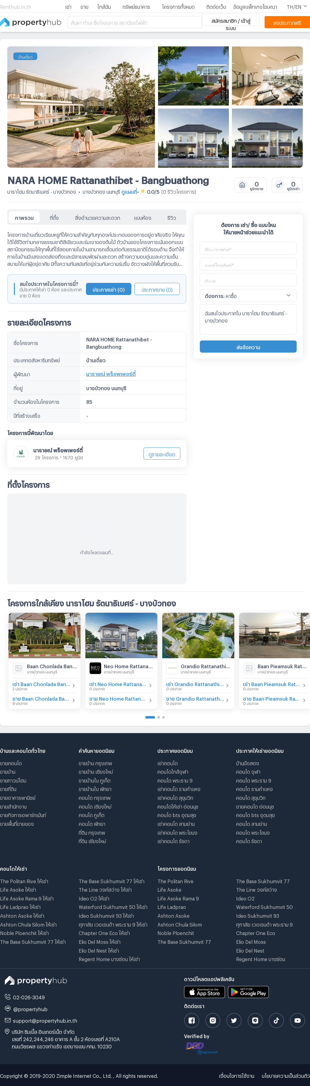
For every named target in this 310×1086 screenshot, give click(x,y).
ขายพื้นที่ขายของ (17, 823)
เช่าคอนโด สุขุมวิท (175, 797)
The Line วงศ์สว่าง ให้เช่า (105, 889)
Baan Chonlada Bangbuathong (52, 665)
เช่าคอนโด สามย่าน (176, 823)
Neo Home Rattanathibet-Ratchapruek (128, 665)
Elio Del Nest (250, 950)
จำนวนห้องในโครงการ (36, 401)
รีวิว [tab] (171, 217)
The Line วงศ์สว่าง (256, 889)
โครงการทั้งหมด (178, 6)
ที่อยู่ (18, 387)
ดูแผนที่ (129, 191)
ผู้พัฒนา (22, 373)
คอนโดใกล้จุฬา (172, 771)
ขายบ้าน (7, 771)
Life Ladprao (171, 906)
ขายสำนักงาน (13, 806)
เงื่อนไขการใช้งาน (236, 1075)
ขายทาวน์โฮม (13, 780)
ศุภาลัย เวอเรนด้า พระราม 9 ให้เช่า (113, 924)
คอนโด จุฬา (248, 771)
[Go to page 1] (150, 717)
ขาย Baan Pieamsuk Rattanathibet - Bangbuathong (272, 698)
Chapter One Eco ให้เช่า (104, 932)
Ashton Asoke (173, 915)
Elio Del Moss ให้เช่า (99, 941)
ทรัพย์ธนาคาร (136, 6)
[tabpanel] (96, 404)
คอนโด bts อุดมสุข (176, 814)
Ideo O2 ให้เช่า (94, 898)
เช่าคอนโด (167, 762)
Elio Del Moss (251, 941)
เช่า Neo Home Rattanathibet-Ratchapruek (118, 683)
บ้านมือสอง (247, 762)
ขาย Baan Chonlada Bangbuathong (41, 698)
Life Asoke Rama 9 (178, 898)
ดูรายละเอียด (162, 453)
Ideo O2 (245, 898)
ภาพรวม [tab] (24, 217)
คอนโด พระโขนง (253, 832)
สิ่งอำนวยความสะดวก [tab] (97, 217)
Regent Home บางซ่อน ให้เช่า (109, 958)
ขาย (84, 6)
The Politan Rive (175, 880)
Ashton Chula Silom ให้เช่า (28, 924)
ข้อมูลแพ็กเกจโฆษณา (255, 6)
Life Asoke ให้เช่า (18, 889)
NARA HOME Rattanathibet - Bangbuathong (108, 178)
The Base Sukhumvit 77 (184, 941)
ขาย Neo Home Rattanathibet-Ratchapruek (118, 698)
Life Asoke (169, 889)
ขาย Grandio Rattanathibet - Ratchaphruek (195, 698)
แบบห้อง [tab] (142, 217)
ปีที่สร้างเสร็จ (27, 415)
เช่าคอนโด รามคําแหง (178, 788)
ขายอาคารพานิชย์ (17, 797)
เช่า (68, 6)
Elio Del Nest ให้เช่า (99, 950)
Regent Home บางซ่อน (260, 958)
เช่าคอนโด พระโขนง (177, 832)
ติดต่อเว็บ (216, 6)
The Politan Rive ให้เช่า (24, 880)
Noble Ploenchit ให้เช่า (24, 932)
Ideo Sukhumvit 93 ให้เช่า (106, 915)
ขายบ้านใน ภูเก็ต (94, 780)
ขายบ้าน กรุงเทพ (95, 762)
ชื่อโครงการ (26, 342)
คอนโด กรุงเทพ (94, 797)
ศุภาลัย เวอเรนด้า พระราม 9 (264, 924)
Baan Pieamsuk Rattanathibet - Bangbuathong (282, 665)
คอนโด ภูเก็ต (91, 814)
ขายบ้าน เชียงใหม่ (96, 771)
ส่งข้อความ (248, 346)
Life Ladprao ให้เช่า (20, 906)
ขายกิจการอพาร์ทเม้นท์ (23, 814)
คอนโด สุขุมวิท (250, 797)
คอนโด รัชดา (249, 840)
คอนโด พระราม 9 (175, 780)
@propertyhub (30, 1008)
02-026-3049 (29, 996)
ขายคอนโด (11, 762)
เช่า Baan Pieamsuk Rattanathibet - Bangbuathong (272, 683)
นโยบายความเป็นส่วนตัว (286, 1075)
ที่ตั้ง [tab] (54, 217)
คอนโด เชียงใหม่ (95, 806)
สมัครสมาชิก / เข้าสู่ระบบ (231, 22)
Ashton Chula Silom (179, 924)
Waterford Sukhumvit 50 (264, 906)
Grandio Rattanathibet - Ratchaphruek (205, 665)
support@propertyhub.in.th (45, 1020)
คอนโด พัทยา (92, 823)
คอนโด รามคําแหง (254, 788)
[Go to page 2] (158, 717)
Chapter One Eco (255, 932)
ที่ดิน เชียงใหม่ (92, 840)
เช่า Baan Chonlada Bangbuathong (41, 683)
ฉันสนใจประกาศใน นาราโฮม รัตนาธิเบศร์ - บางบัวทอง (248, 319)
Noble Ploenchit (175, 932)
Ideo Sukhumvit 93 (257, 915)
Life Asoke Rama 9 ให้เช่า (27, 898)
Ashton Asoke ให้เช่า (22, 915)
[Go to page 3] (163, 717)
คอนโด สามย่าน (251, 823)
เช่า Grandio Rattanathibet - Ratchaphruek (195, 683)
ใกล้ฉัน (104, 6)
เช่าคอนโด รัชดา (173, 840)
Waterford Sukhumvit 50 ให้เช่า (113, 906)
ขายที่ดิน (8, 788)
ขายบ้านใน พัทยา (95, 788)
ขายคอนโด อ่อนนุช (255, 806)
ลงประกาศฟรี (287, 22)
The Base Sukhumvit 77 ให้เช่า (33, 941)
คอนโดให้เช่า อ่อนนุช (177, 806)
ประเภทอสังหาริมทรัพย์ (37, 359)
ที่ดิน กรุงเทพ (92, 832)
